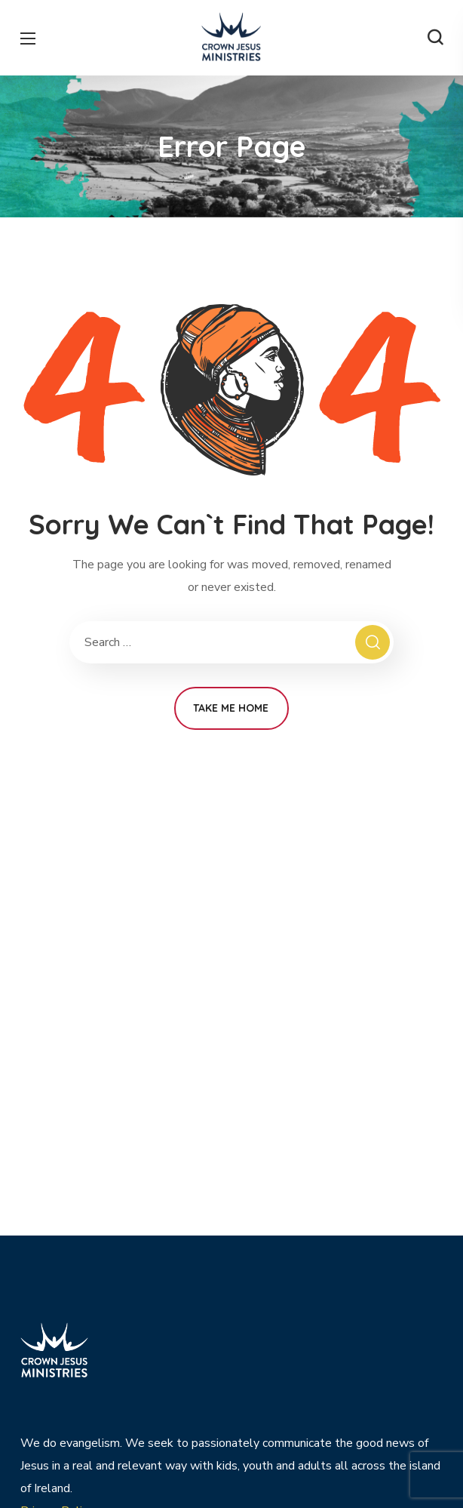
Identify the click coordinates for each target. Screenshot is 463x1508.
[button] (435, 37)
